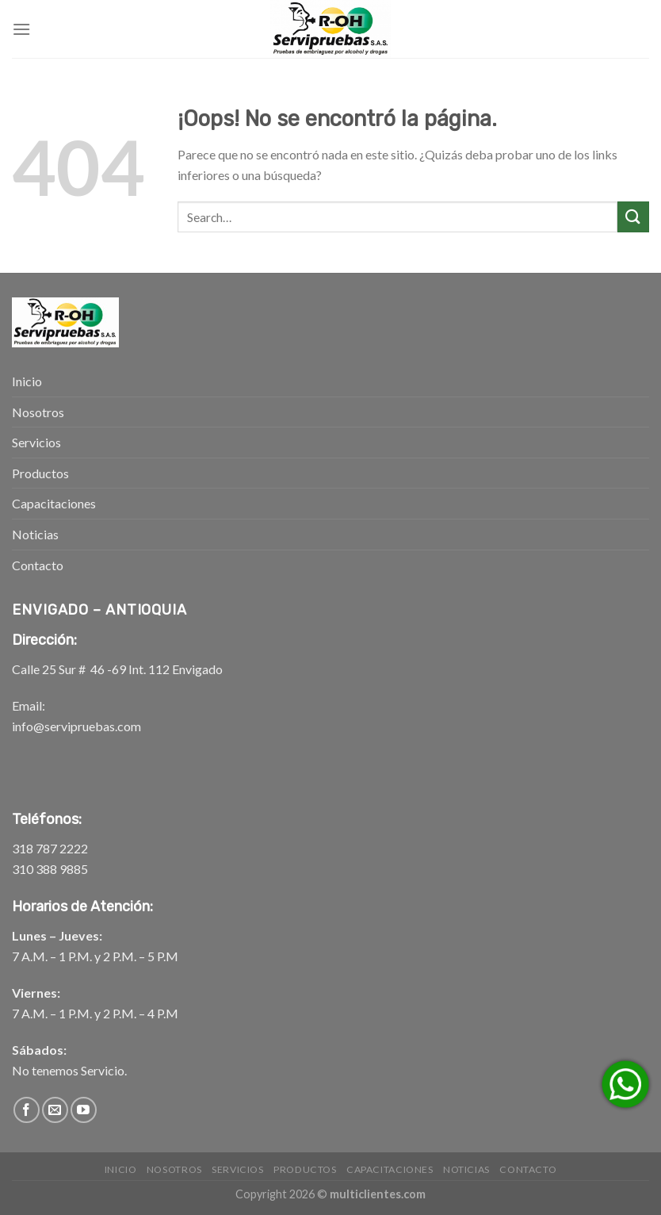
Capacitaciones (54, 503)
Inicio (27, 381)
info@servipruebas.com (76, 726)
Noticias (35, 534)
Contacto (37, 565)
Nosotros (38, 412)
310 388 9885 (50, 868)
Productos (40, 473)
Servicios (36, 442)
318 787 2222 (50, 848)
